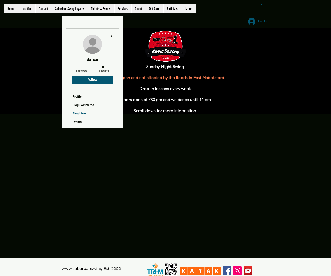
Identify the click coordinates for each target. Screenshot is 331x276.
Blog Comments (83, 105)
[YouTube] (248, 270)
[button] (261, 4)
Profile (77, 96)
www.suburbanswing (82, 268)
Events (77, 122)
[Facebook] (227, 270)
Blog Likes (80, 113)
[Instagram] (237, 270)
